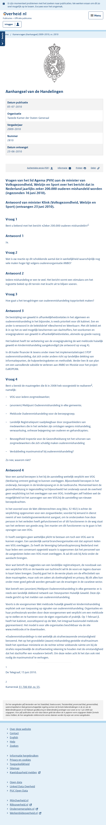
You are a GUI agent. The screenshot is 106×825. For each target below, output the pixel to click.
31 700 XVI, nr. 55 (29, 687)
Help (12, 741)
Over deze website (20, 729)
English (14, 737)
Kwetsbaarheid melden (23, 772)
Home (6, 34)
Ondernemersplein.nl (22, 809)
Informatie (64, 168)
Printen (81, 168)
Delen (95, 168)
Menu (97, 15)
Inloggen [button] (9, 24)
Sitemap (14, 768)
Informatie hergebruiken (24, 755)
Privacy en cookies (20, 760)
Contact (14, 733)
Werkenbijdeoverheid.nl (24, 813)
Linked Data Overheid (22, 786)
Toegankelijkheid (20, 764)
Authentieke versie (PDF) (40, 168)
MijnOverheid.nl (19, 800)
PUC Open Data (19, 790)
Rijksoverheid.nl (19, 804)
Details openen (2, 38)
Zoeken (14, 746)
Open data (16, 782)
